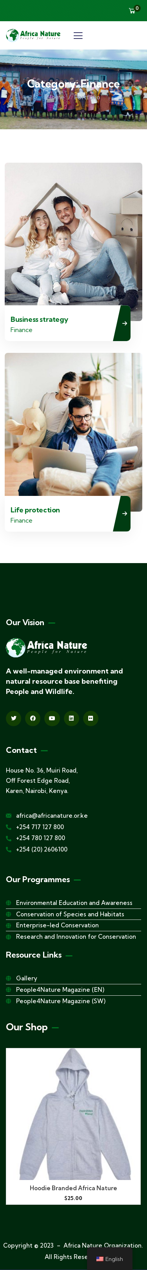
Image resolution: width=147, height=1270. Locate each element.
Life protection (35, 509)
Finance (22, 330)
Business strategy (39, 319)
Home (56, 97)
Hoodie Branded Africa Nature (73, 1188)
